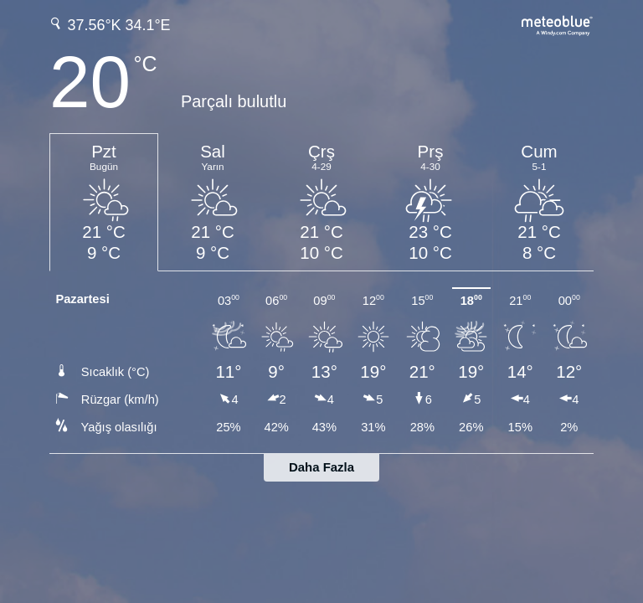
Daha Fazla (321, 467)
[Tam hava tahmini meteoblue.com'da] (558, 24)
